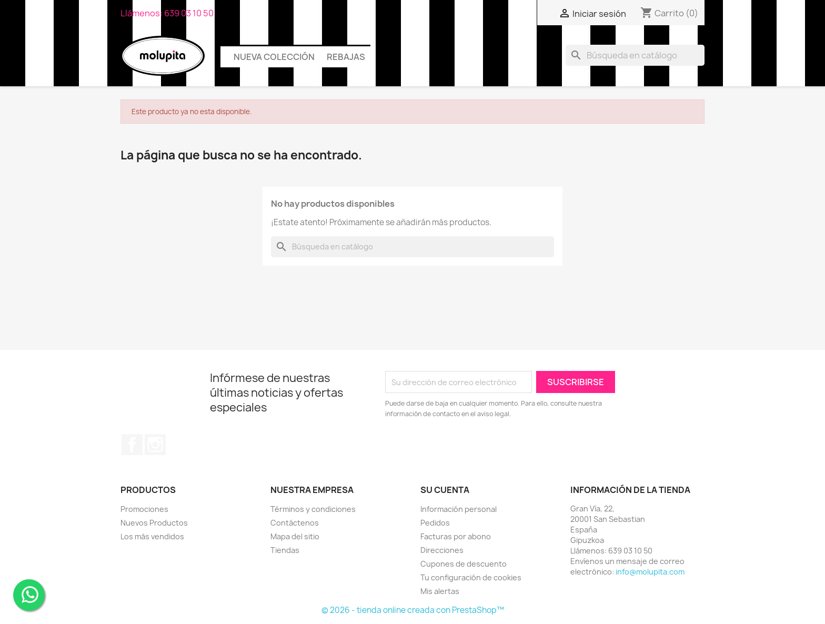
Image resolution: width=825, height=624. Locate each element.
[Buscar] (635, 55)
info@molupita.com (650, 572)
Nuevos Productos (154, 523)
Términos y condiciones (313, 509)
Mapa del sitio (294, 536)
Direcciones (442, 550)
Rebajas (346, 57)
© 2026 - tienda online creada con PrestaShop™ (412, 610)
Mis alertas (439, 591)
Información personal (458, 509)
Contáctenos (294, 523)
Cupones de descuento (463, 564)
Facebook (132, 444)
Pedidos (435, 523)
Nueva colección (274, 57)
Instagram (155, 444)
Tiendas (284, 550)
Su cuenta (444, 490)
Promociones (144, 509)
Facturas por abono (455, 536)
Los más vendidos (152, 536)
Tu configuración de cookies (470, 577)
